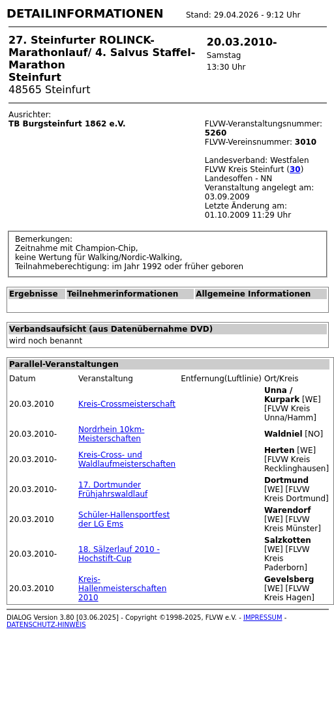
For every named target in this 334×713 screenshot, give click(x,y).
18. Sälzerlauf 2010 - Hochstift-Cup (119, 554)
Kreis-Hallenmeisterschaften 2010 (122, 588)
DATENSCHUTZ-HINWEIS (46, 624)
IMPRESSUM (262, 617)
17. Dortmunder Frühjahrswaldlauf (112, 489)
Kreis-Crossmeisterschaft (126, 404)
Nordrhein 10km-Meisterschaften (111, 434)
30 (295, 169)
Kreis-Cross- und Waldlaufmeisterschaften (126, 459)
